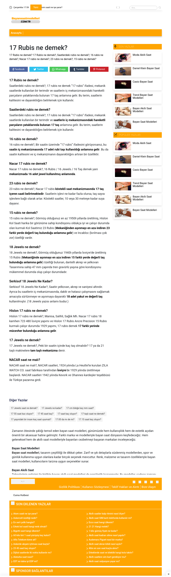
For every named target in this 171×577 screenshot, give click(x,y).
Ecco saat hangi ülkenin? (101, 522)
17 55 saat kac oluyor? (22, 413)
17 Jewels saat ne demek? (24, 408)
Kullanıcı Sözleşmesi (95, 487)
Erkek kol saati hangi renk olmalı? (30, 526)
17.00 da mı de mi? (64, 419)
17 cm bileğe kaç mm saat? (80, 408)
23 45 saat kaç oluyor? (24, 548)
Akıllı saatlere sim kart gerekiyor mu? (107, 557)
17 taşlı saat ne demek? (93, 413)
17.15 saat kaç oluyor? (90, 419)
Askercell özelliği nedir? (25, 518)
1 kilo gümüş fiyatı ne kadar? (103, 531)
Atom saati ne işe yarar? (55, 7)
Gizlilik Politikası (69, 487)
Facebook (19, 69)
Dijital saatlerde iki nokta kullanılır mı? (32, 552)
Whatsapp (59, 69)
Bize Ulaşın (149, 487)
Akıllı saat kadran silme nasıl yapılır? (107, 535)
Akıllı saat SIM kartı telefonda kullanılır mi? (110, 518)
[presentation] (116, 8)
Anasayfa (16, 32)
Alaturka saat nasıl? (23, 557)
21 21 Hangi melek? (99, 526)
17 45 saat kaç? (45, 413)
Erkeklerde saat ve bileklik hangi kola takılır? (111, 552)
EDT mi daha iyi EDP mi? (25, 561)
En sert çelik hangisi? (24, 522)
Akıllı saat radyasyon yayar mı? (104, 561)
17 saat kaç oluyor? (67, 413)
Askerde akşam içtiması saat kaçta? (31, 544)
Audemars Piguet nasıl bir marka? (106, 539)
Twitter (39, 69)
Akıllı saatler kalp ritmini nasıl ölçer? (107, 513)
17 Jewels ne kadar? (52, 408)
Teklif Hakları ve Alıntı (125, 487)
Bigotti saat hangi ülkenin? (26, 531)
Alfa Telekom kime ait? (24, 539)
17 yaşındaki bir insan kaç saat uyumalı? (31, 419)
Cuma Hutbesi (21, 495)
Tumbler (79, 69)
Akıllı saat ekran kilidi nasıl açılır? (105, 544)
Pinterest (99, 69)
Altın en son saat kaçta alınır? (104, 548)
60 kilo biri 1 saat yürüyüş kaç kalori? (32, 535)
